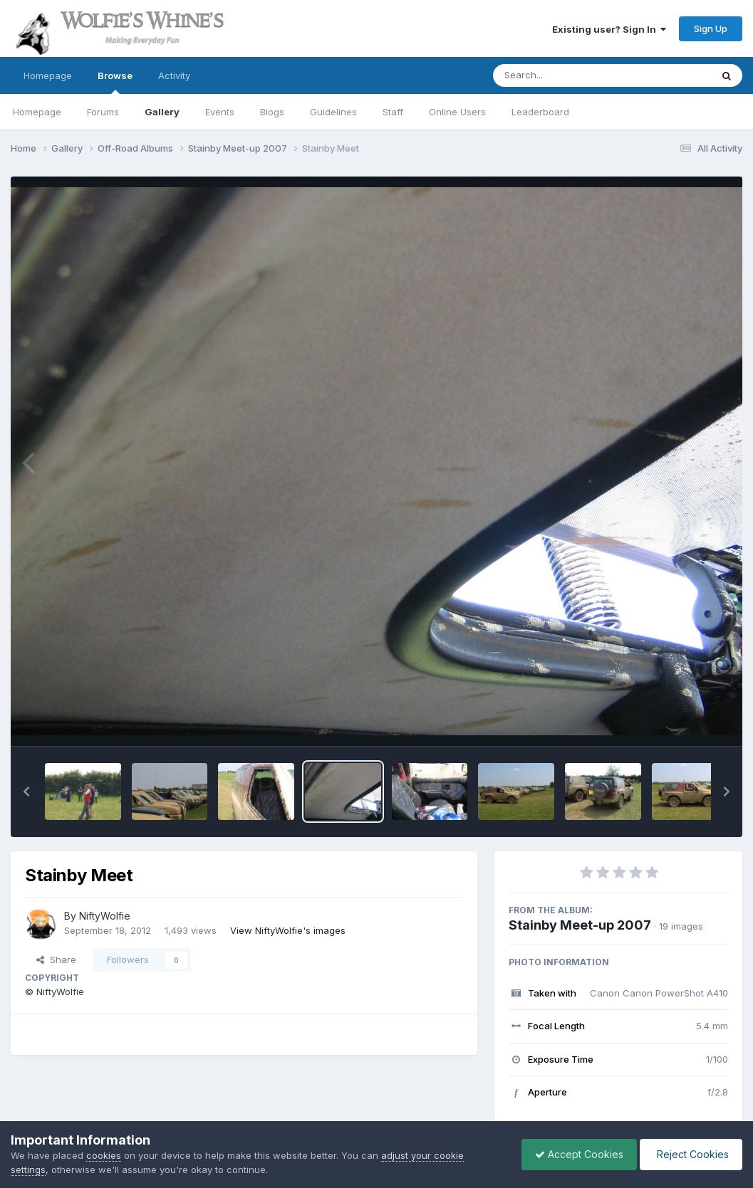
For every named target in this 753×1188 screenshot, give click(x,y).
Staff (393, 111)
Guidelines (333, 111)
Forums (103, 111)
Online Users (457, 111)
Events (219, 111)
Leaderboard (540, 111)
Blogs (272, 111)
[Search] (563, 75)
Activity (174, 75)
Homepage (48, 75)
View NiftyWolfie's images (288, 930)
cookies (103, 1155)
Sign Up (710, 28)
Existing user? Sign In (609, 29)
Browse (115, 82)
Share (56, 959)
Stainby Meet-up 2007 (580, 925)
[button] (26, 791)
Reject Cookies (690, 1154)
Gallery (162, 111)
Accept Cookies (575, 1154)
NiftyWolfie (104, 916)
